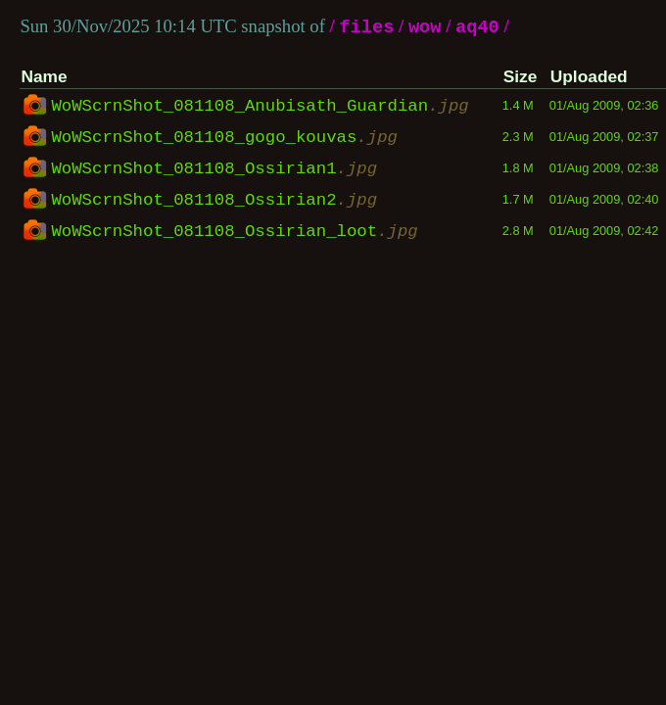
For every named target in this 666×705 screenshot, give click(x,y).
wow (425, 28)
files (366, 28)
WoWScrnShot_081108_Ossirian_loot (234, 232)
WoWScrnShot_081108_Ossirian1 (214, 169)
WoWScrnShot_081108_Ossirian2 (214, 200)
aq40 (477, 28)
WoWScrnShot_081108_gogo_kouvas (224, 138)
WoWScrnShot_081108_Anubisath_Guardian (259, 106)
